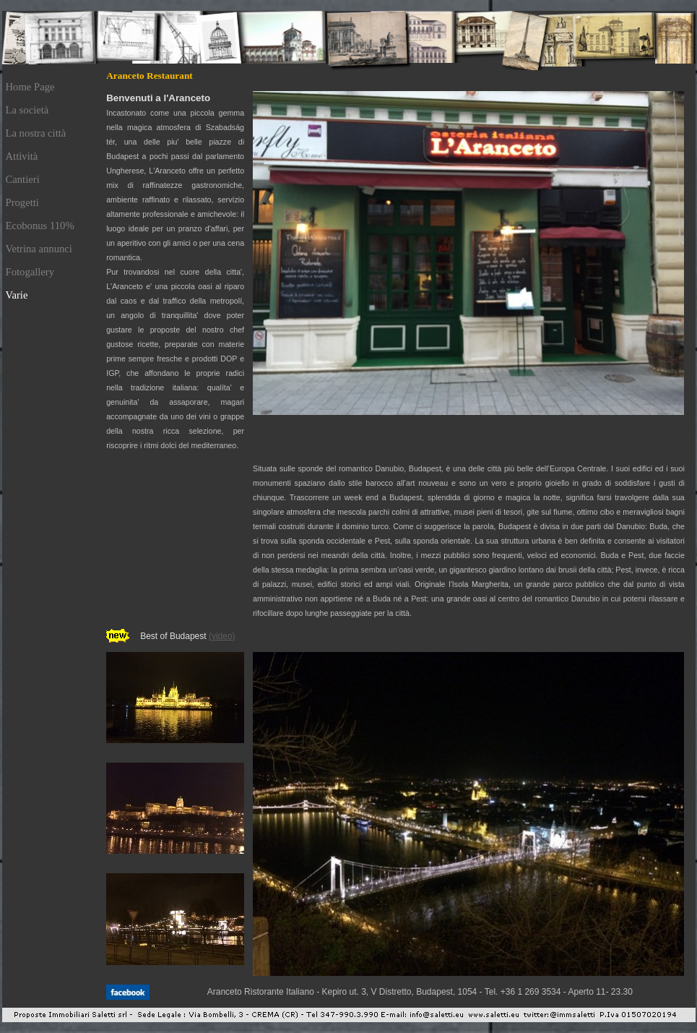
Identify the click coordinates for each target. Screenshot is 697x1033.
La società (27, 110)
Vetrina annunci (39, 248)
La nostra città (36, 133)
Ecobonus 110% (40, 225)
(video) (222, 636)
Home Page (30, 87)
